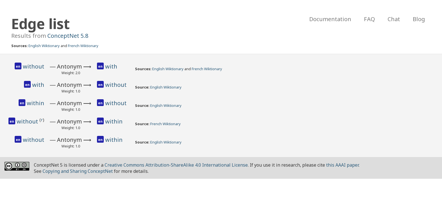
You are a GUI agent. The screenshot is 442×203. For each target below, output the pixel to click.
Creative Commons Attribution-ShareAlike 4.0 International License (176, 165)
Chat (394, 19)
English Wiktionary (44, 45)
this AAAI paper (342, 165)
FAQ (369, 19)
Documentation (330, 19)
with (111, 66)
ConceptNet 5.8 (67, 35)
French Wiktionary (83, 45)
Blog (419, 19)
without (33, 66)
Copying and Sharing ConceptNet (78, 171)
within (35, 103)
